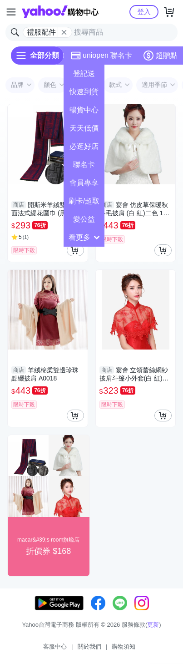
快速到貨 (84, 92)
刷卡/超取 (84, 201)
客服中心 (55, 646)
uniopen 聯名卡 (101, 55)
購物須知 (123, 646)
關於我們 (89, 646)
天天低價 (84, 128)
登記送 (84, 73)
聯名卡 (84, 164)
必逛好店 (84, 146)
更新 (153, 624)
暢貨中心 (84, 110)
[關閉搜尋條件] (64, 32)
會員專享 (84, 183)
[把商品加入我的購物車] (75, 250)
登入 (144, 11)
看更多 (84, 237)
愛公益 (84, 219)
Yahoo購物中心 (60, 11)
